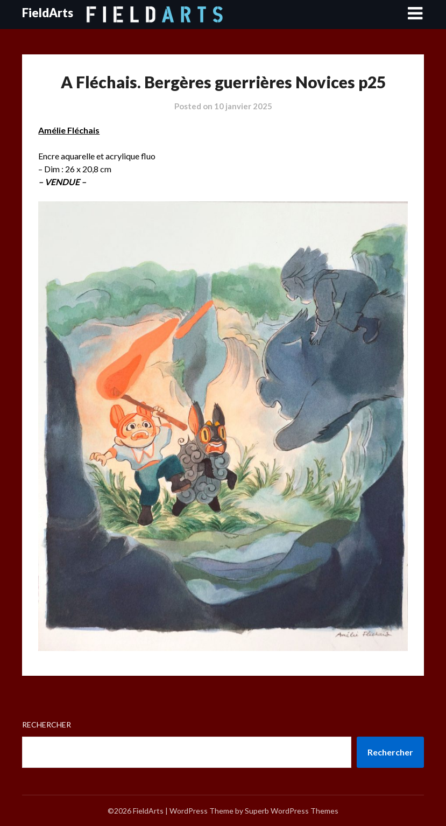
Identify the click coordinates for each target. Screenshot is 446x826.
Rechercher (46, 724)
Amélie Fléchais (69, 130)
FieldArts (47, 12)
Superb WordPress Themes (291, 810)
